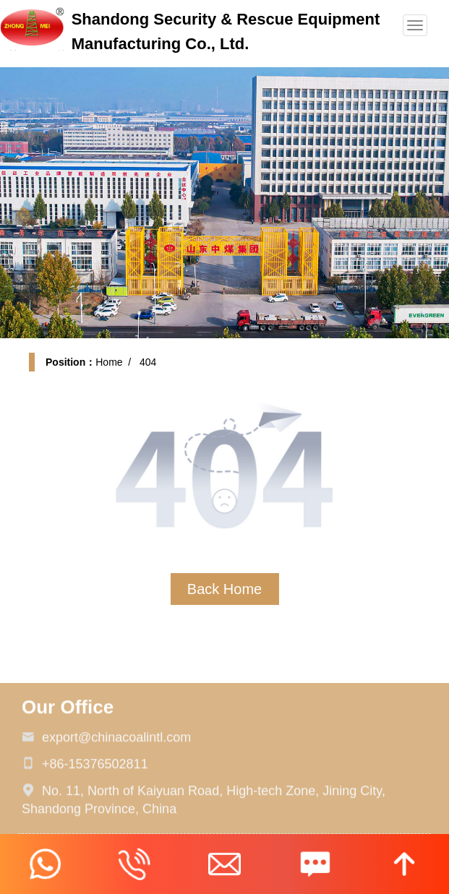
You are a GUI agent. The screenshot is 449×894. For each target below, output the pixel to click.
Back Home (224, 589)
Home (108, 362)
